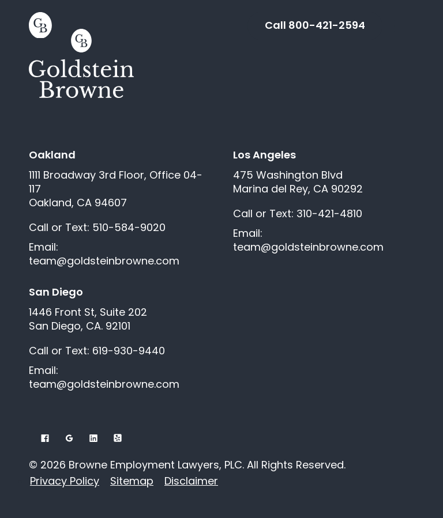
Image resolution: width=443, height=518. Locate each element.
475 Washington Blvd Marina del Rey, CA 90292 (298, 182)
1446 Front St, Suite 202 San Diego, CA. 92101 (88, 319)
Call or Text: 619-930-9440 (97, 351)
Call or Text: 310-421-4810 (297, 214)
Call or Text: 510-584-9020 (97, 228)
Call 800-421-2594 (315, 25)
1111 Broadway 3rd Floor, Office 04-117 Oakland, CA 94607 (115, 189)
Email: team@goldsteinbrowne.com (104, 254)
